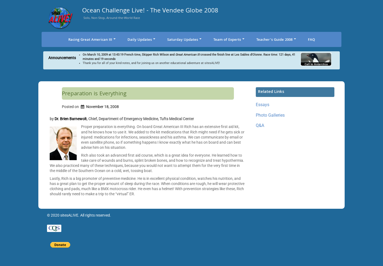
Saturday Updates (184, 40)
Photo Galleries (270, 115)
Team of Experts (228, 40)
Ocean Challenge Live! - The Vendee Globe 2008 (150, 11)
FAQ (311, 40)
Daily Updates (141, 40)
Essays (262, 104)
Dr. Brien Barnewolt (71, 119)
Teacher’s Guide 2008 (276, 40)
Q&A (260, 125)
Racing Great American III (92, 40)
